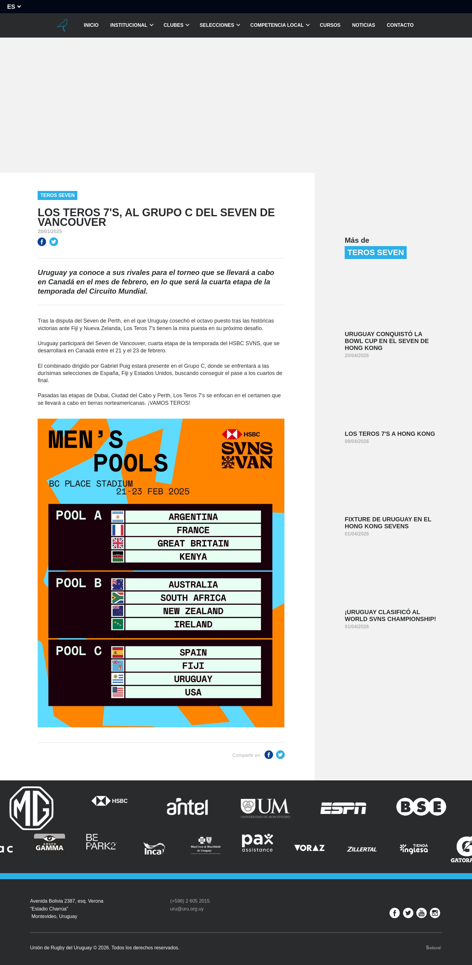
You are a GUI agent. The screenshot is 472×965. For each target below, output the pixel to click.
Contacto (400, 25)
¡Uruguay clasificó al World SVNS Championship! (390, 615)
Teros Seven (57, 195)
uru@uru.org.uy (186, 904)
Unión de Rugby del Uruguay (62, 25)
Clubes (174, 25)
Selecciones (217, 25)
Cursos (330, 25)
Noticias (363, 25)
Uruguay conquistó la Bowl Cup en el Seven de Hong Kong (387, 341)
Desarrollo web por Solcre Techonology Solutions (434, 943)
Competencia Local (277, 25)
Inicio (91, 25)
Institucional (129, 25)
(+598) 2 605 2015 (190, 897)
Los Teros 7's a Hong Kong (390, 433)
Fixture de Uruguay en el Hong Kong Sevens (388, 522)
